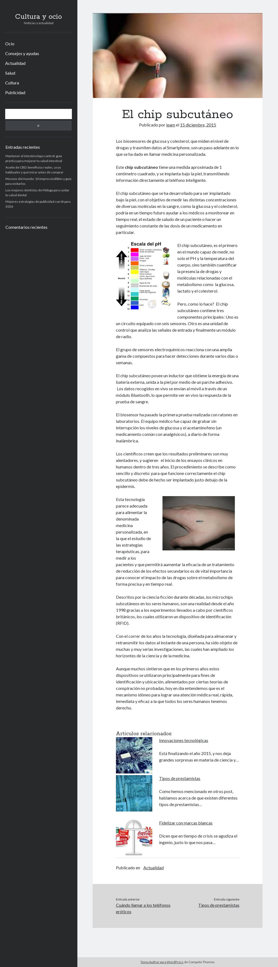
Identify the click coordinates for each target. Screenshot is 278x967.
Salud (10, 72)
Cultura (12, 82)
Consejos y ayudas (22, 53)
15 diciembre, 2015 (198, 124)
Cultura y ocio (38, 16)
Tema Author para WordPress (162, 962)
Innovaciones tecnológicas (183, 740)
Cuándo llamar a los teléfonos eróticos (143, 908)
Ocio (9, 43)
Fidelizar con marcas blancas (186, 822)
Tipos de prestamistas (179, 778)
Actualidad (15, 63)
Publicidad (15, 92)
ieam (170, 124)
